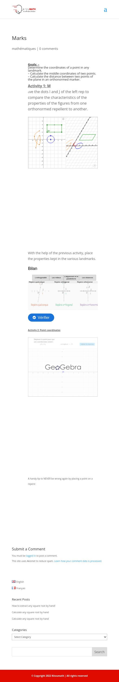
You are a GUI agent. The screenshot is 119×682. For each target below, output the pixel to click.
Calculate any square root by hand (30, 612)
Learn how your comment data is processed (77, 561)
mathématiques (24, 48)
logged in (31, 555)
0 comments (48, 48)
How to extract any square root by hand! (33, 605)
